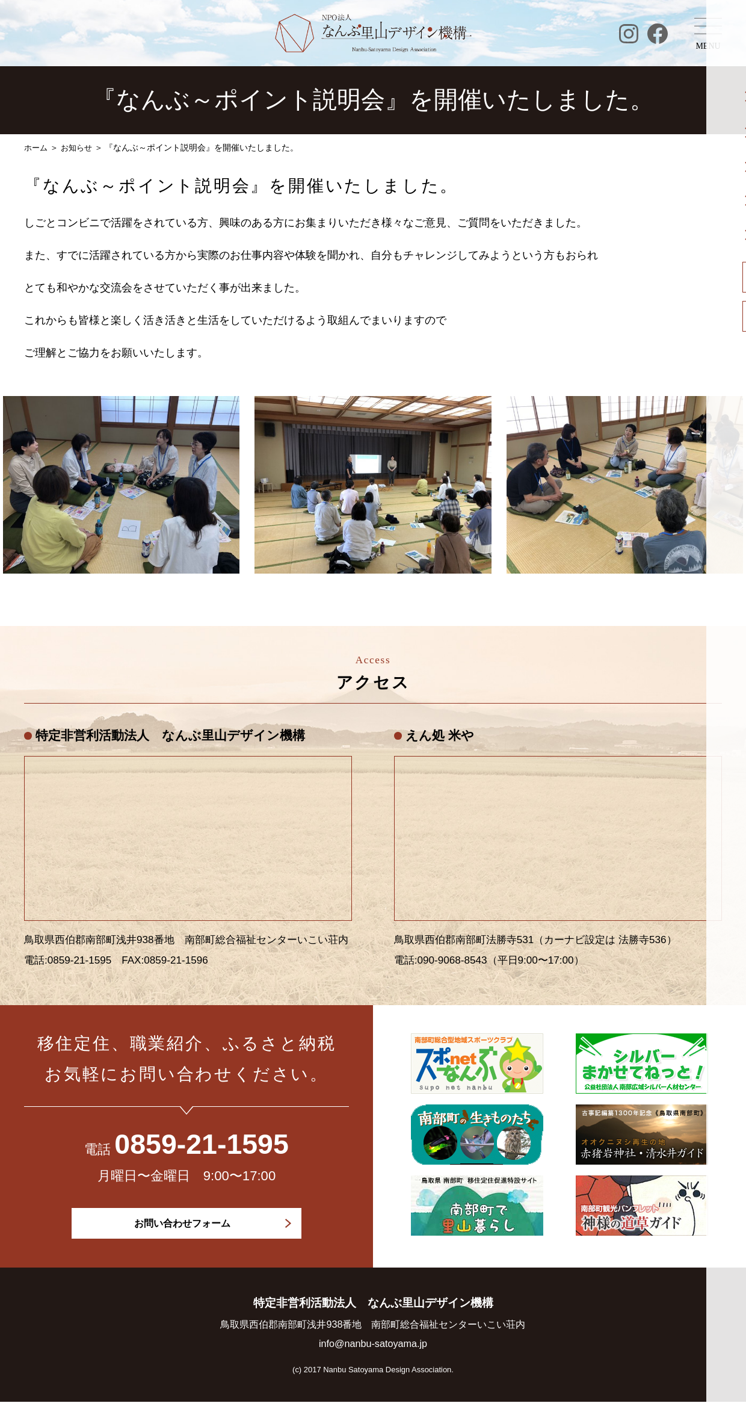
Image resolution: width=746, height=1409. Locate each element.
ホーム (36, 147)
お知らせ (79, 147)
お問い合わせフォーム (183, 1224)
